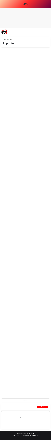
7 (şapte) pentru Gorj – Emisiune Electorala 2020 (13, 417)
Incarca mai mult (25, 400)
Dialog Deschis (7, 422)
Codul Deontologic (35, 435)
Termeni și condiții (15, 435)
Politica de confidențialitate (25, 435)
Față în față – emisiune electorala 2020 (12, 424)
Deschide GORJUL (7, 419)
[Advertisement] (25, 17)
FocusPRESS (6, 426)
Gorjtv (32, 433)
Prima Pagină (6, 39)
